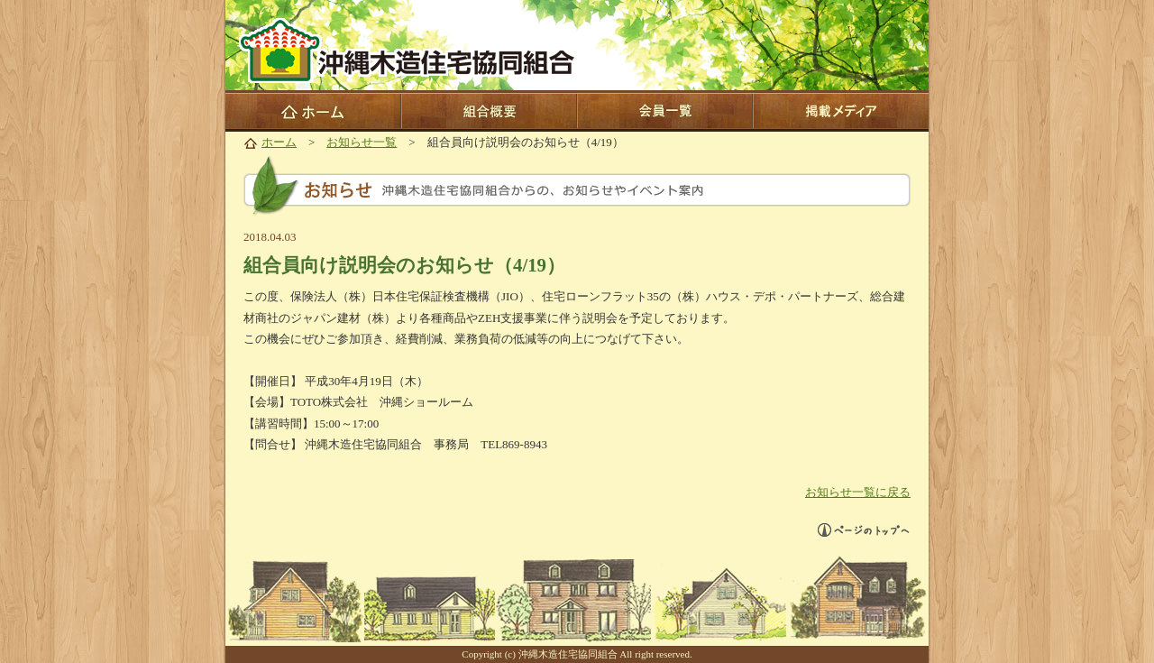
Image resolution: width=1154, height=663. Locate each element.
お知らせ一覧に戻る (858, 492)
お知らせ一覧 (361, 142)
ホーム (279, 142)
